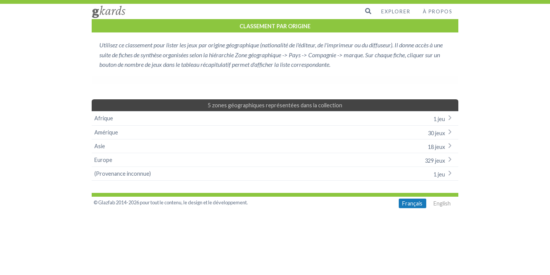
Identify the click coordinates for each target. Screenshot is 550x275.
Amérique (275, 132)
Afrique (275, 118)
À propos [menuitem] (437, 11)
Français (412, 203)
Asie (275, 146)
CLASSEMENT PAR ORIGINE (275, 26)
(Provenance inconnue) (275, 173)
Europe (275, 160)
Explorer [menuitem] (396, 11)
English (442, 203)
